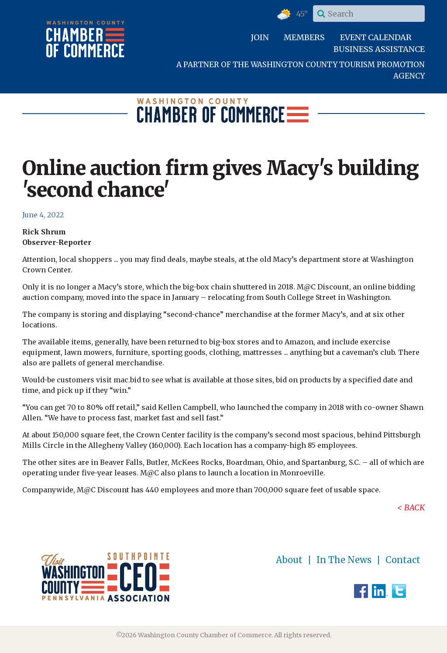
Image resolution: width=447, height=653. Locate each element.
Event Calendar (376, 37)
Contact (402, 560)
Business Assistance (379, 49)
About (289, 560)
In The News (343, 560)
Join (260, 37)
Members (304, 37)
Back (414, 507)
